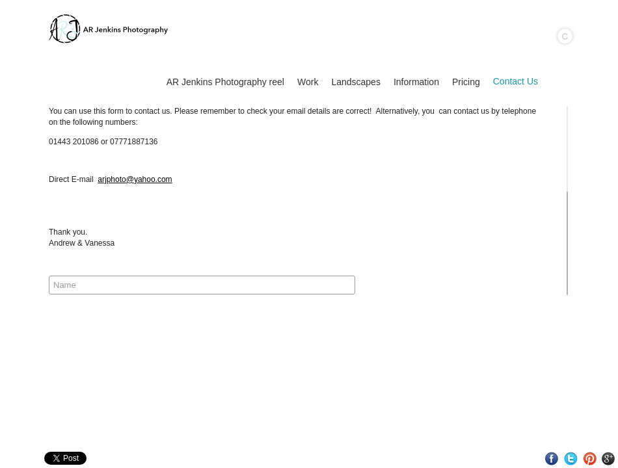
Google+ (608, 458)
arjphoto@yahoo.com (135, 179)
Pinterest (590, 458)
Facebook (552, 458)
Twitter (571, 458)
